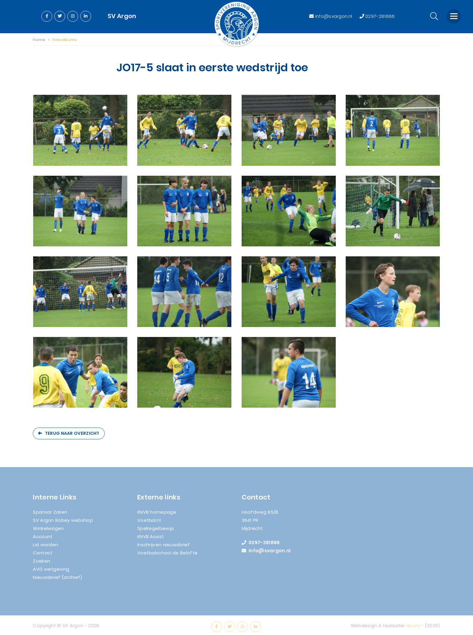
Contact (42, 555)
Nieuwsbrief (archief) (57, 579)
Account (42, 539)
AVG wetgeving (51, 571)
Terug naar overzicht (72, 433)
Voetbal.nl (149, 522)
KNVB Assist (150, 539)
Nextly (413, 628)
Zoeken (41, 563)
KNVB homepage (156, 514)
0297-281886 (377, 16)
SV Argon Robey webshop (63, 522)
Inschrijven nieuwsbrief (163, 547)
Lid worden (45, 547)
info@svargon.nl (331, 16)
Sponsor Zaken (50, 514)
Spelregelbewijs (155, 531)
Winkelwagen (48, 531)
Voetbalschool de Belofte (167, 555)
